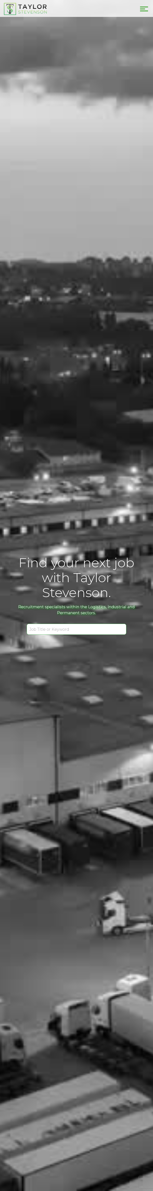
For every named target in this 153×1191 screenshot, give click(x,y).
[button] (143, 8)
